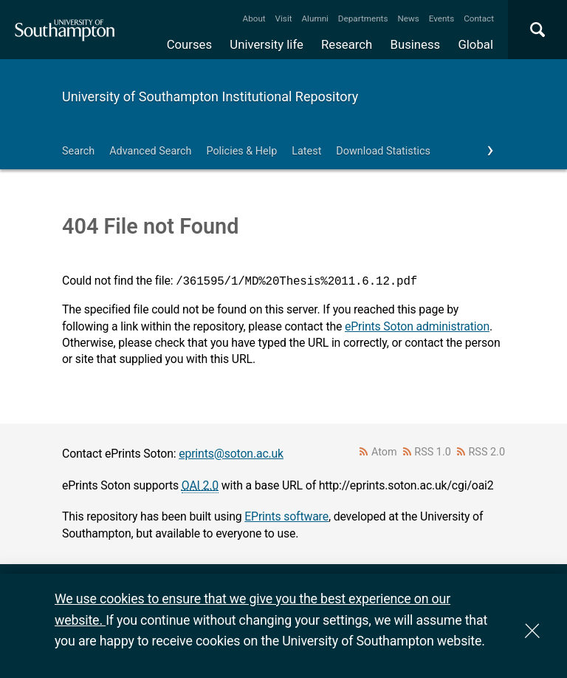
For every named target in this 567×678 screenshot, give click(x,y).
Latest (306, 151)
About (254, 18)
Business (416, 44)
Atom (384, 452)
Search (78, 151)
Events (442, 18)
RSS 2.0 (487, 452)
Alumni (314, 18)
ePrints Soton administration (417, 326)
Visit (283, 18)
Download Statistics (383, 151)
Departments (363, 18)
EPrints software (286, 516)
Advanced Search (150, 151)
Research (346, 44)
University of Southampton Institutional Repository (210, 96)
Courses (189, 44)
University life (266, 44)
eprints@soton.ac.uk (231, 454)
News (408, 18)
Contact (479, 18)
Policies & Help (241, 151)
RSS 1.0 (432, 452)
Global (475, 44)
